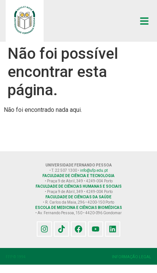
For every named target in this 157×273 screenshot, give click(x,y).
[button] (144, 21)
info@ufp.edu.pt (94, 170)
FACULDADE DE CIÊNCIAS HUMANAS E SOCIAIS (79, 186)
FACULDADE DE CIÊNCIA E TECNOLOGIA (78, 176)
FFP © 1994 (16, 257)
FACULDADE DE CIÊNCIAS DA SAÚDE (78, 197)
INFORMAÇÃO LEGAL (131, 257)
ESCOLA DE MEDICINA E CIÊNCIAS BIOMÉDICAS (78, 208)
